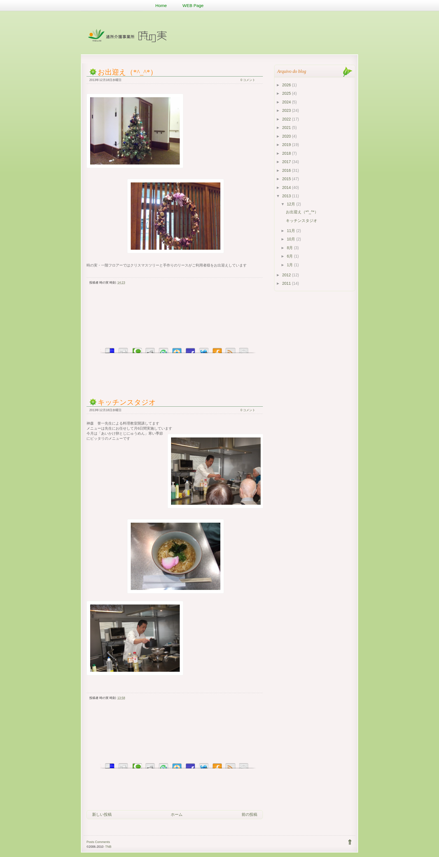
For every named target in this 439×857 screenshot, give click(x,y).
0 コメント (247, 80)
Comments (102, 842)
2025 (287, 93)
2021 (287, 127)
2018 (287, 153)
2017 (287, 161)
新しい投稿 (102, 814)
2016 (287, 170)
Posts (90, 842)
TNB (108, 846)
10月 (291, 239)
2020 (287, 136)
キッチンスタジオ (127, 402)
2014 (287, 187)
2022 (287, 119)
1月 (290, 265)
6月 (290, 256)
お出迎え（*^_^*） (127, 72)
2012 (287, 275)
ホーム (177, 814)
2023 (287, 110)
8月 (290, 247)
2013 (287, 196)
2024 (287, 102)
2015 (287, 179)
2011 (287, 283)
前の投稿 (249, 814)
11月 (291, 230)
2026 (287, 85)
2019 (287, 144)
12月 (291, 204)
